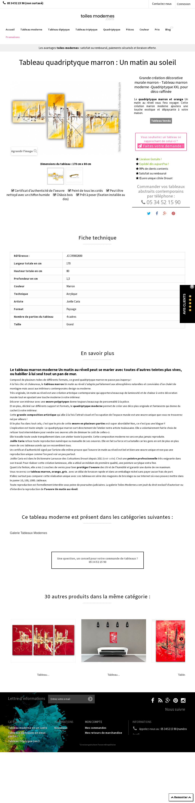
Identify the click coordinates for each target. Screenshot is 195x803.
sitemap (59, 741)
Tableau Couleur (19, 771)
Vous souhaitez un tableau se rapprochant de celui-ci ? (160, 141)
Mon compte (93, 722)
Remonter (181, 797)
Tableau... (43, 674)
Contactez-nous (162, 4)
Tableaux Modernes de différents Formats (23, 759)
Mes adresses (93, 742)
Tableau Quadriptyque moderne (23, 751)
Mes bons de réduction (100, 756)
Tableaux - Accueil (20, 789)
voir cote (109, 458)
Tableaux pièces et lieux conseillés (24, 782)
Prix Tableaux (17, 766)
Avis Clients (184, 304)
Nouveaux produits (61, 729)
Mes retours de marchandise (103, 733)
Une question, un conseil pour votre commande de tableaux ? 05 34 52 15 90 (97, 560)
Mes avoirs (92, 737)
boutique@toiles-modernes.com (167, 741)
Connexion (183, 4)
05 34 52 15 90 (161, 202)
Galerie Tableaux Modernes (28, 533)
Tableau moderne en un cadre (27, 728)
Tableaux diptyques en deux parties (27, 734)
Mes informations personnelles (96, 749)
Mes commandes (95, 728)
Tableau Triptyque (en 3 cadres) (24, 742)
